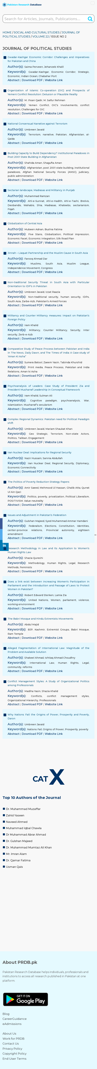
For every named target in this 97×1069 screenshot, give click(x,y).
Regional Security (63, 463)
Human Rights (56, 563)
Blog (6, 1014)
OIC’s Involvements (64, 105)
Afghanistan (76, 134)
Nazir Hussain (33, 458)
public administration (21, 175)
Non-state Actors (77, 433)
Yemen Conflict (39, 105)
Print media (35, 367)
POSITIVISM (15, 500)
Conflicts (36, 696)
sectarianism (81, 205)
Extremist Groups (58, 629)
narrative (48, 134)
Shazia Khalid (50, 691)
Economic (14, 76)
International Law (42, 662)
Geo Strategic (38, 433)
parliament (69, 600)
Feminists (26, 567)
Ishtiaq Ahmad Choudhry (60, 657)
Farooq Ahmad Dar (35, 258)
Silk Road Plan (65, 238)
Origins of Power (53, 729)
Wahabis (29, 205)
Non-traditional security (43, 296)
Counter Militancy (55, 330)
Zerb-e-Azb (25, 334)
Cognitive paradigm (43, 400)
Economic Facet (17, 238)
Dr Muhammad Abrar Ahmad (26, 834)
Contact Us (11, 1043)
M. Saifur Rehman (54, 100)
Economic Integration (41, 238)
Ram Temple (15, 633)
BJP (30, 629)
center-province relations (25, 530)
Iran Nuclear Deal (39, 463)
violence (84, 600)
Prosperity (71, 729)
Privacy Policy (12, 1048)
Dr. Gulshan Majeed (19, 841)
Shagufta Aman (52, 162)
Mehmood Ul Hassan (52, 487)
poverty (42, 496)
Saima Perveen (33, 66)
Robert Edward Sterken (39, 595)
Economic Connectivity (22, 467)
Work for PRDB (13, 1038)
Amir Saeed (31, 487)
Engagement (36, 438)
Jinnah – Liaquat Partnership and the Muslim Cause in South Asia (48, 252)
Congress (47, 268)
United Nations (38, 600)
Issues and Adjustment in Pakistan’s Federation (37, 515)
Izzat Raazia (52, 292)
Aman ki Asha (29, 371)
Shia (39, 205)
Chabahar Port (48, 76)
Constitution (66, 525)
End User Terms (14, 1058)
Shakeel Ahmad (34, 657)
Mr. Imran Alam (16, 854)
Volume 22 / (41, 36)
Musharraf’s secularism (38, 404)
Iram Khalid (31, 325)
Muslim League (78, 263)
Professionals (47, 700)
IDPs (86, 296)
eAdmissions (12, 1024)
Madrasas (50, 205)
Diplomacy (82, 463)
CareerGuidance (15, 1018)
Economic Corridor (63, 71)
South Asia (54, 263)
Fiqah (11, 209)
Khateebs (65, 205)
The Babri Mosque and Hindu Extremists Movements (40, 618)
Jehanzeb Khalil (54, 66)
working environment (21, 604)
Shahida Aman (33, 162)
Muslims (36, 263)
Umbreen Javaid (34, 129)
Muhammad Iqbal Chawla (24, 828)
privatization (56, 496)
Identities (83, 525)
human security (71, 296)
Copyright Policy (14, 1053)
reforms (27, 667)
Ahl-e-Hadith (54, 201)
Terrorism (34, 134)
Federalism (35, 525)
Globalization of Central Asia (25, 223)
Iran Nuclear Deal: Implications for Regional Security (39, 452)
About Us (9, 1033)
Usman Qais (14, 866)
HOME (7, 32)
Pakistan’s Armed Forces (51, 301)
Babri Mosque (80, 629)
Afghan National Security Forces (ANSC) (49, 172)
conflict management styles (68, 696)
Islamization (15, 404)
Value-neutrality (33, 500)
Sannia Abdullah (53, 458)
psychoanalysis (70, 400)
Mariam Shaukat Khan (58, 428)
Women (55, 600)
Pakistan (61, 134)
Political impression (76, 234)
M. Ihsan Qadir (33, 100)
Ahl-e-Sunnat (36, 201)
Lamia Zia (60, 595)
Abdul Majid (31, 624)
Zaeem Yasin (51, 362)
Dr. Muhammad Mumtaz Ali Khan (29, 847)
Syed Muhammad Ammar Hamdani (66, 521)
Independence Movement (24, 268)
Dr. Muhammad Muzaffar (23, 809)
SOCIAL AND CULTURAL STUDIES (37, 32)
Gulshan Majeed (34, 521)
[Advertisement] (48, 897)
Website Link (54, 80)
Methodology (36, 563)
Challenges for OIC (32, 109)
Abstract (14, 80)
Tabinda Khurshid (71, 362)
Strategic (83, 71)
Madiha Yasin (32, 691)
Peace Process (54, 367)
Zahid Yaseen (15, 815)
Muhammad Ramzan (37, 196)
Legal (72, 563)
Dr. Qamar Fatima (18, 860)
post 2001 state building (58, 167)
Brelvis (84, 201)
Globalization (53, 234)
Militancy (34, 330)
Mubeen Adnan (33, 229)
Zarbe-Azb (28, 301)
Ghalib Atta (73, 487)
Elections (50, 525)
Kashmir (40, 629)
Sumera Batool (33, 362)
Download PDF (32, 80)
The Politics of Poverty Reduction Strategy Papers (38, 481)
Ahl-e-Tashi (71, 201)
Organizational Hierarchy (23, 700)
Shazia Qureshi (33, 558)
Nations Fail (34, 729)
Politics (12, 438)
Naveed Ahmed (16, 822)
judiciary (84, 172)
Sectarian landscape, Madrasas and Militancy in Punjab (41, 190)
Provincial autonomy (60, 530)
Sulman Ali (45, 395)
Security (75, 330)
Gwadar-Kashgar (38, 71)
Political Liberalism (77, 496)
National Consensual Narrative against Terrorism (37, 123)
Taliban (22, 438)
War (86, 400)
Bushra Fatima (53, 229)
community (14, 667)
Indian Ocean (29, 76)
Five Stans (35, 234)
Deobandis (14, 205)
